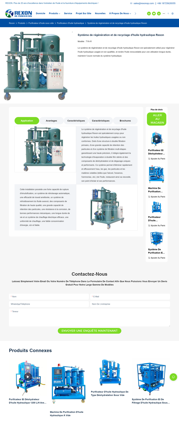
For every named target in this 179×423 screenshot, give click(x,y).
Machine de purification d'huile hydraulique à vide (155, 190)
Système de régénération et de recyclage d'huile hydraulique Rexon (117, 23)
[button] (135, 13)
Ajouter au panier (158, 159)
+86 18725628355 (165, 3)
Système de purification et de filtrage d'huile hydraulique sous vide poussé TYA (155, 251)
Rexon (12, 23)
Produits (21, 23)
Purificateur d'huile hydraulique (70, 23)
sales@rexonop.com (142, 3)
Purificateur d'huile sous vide (41, 23)
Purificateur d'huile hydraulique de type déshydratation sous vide (156, 219)
